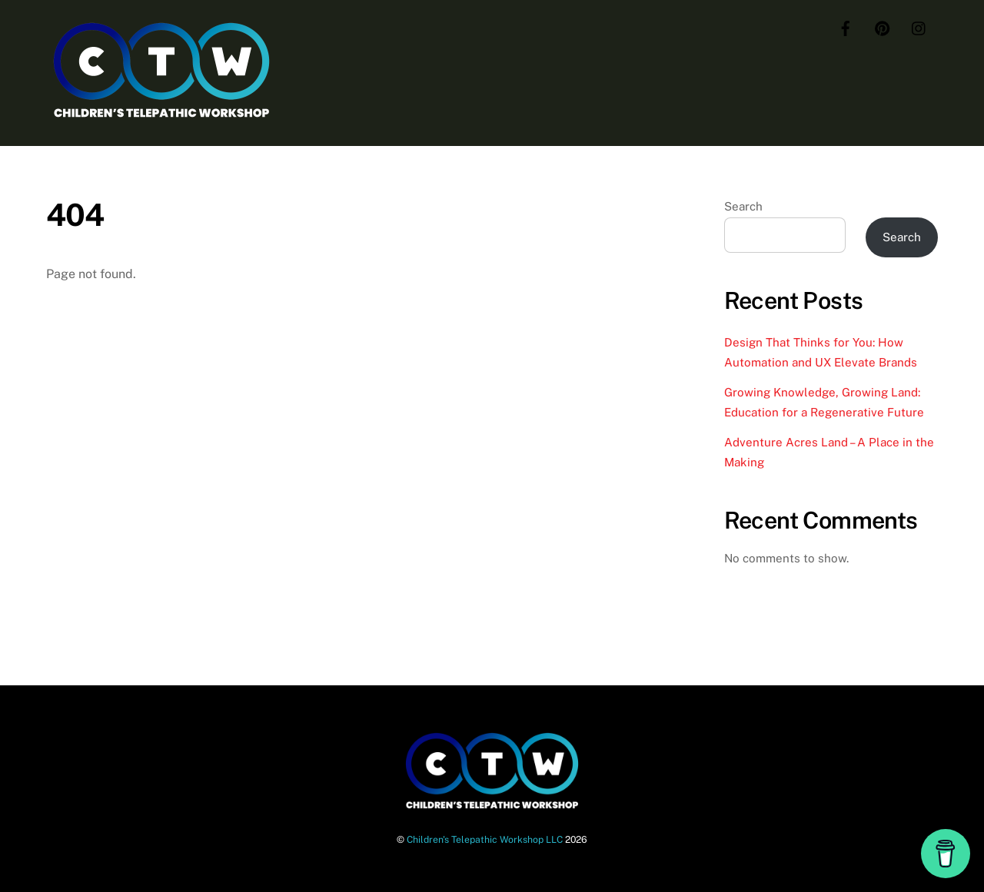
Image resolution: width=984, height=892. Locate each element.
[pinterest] (882, 26)
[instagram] (919, 26)
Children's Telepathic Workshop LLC (485, 839)
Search (743, 206)
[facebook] (845, 26)
